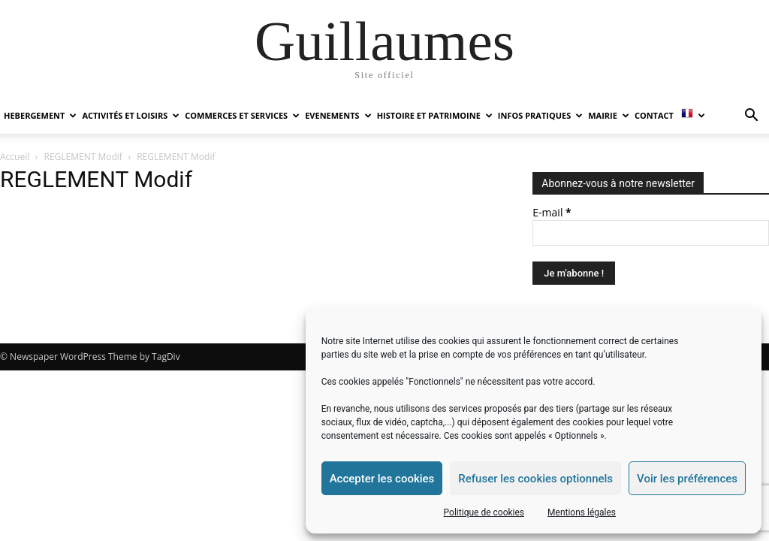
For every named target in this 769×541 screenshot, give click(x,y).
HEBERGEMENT (40, 115)
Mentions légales (581, 512)
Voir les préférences (687, 478)
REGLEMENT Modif (83, 156)
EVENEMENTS (338, 115)
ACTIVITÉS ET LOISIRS (130, 115)
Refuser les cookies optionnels (535, 478)
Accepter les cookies (382, 478)
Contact (654, 115)
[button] (751, 117)
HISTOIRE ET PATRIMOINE (435, 115)
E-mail (551, 212)
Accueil (14, 156)
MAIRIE (608, 115)
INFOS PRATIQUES (540, 115)
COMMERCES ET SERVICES (242, 115)
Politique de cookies (484, 512)
